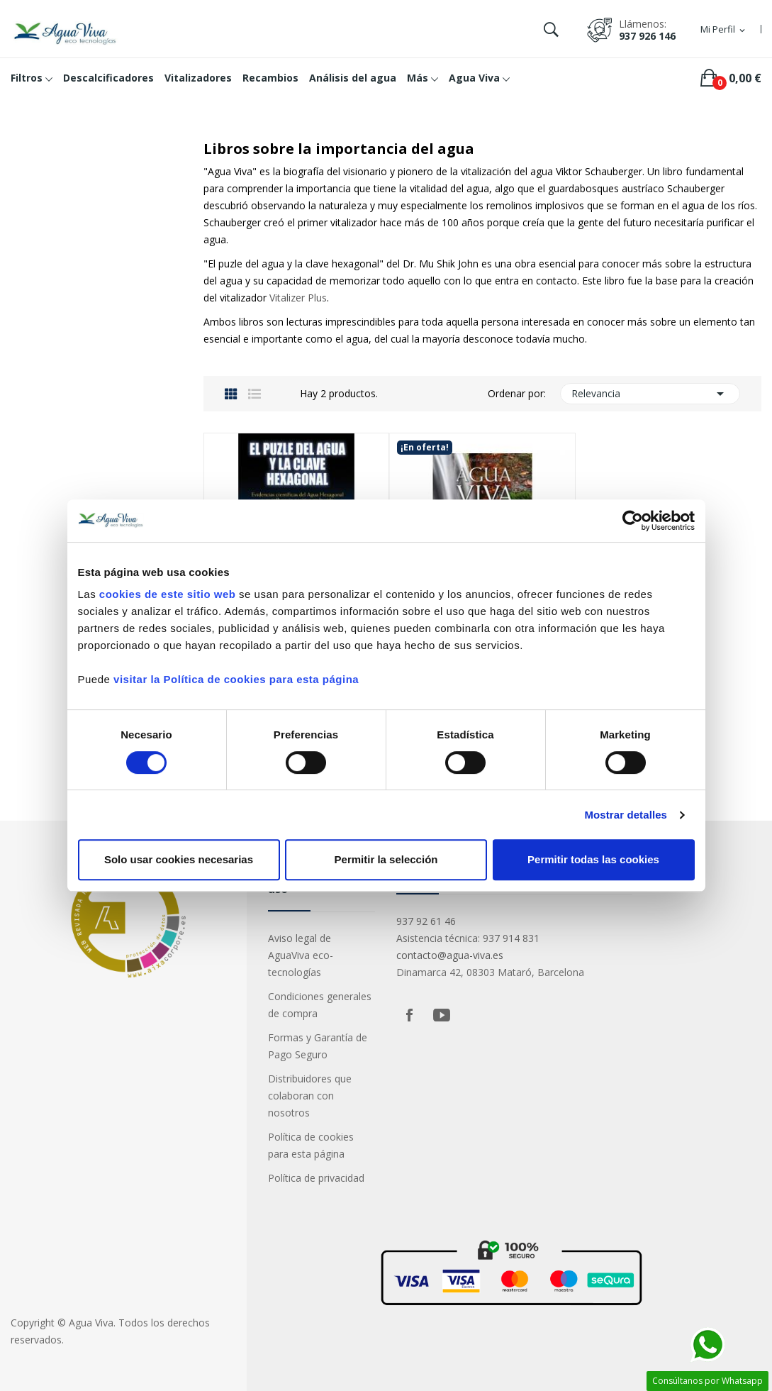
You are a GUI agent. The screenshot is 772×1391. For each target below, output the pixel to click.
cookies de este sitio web (167, 594)
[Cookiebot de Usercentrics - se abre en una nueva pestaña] (633, 520)
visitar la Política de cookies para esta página (236, 679)
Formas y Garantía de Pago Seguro (317, 1046)
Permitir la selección (386, 859)
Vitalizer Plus (298, 297)
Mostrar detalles (625, 815)
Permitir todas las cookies (593, 859)
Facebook (409, 1015)
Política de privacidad (316, 1178)
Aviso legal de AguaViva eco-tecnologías (300, 955)
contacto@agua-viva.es (449, 955)
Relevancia (650, 393)
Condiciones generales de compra (319, 1005)
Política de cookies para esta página (311, 1145)
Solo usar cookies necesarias (178, 859)
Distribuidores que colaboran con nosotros (310, 1095)
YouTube (441, 1015)
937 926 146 (647, 36)
